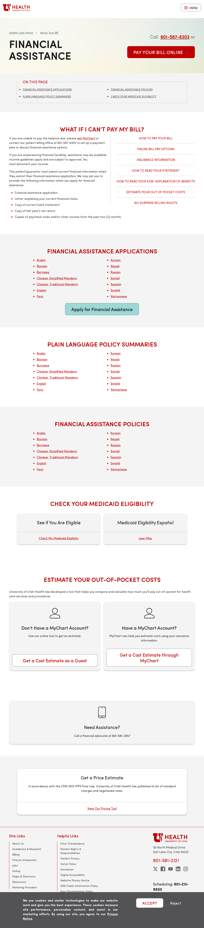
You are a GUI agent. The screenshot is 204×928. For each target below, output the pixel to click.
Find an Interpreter (24, 860)
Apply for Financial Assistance (102, 309)
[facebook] (163, 869)
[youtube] (170, 869)
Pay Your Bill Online (161, 52)
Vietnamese (119, 296)
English (41, 290)
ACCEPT (149, 903)
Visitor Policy (68, 864)
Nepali (115, 266)
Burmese (43, 272)
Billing (15, 854)
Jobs (15, 865)
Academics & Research (26, 849)
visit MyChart (86, 138)
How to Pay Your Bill (156, 138)
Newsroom (19, 882)
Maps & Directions (24, 876)
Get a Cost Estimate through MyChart (149, 657)
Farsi (40, 296)
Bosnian (42, 266)
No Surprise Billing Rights (155, 203)
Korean (116, 260)
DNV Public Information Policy (79, 886)
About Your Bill (49, 32)
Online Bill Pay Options (155, 149)
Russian (116, 272)
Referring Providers (24, 887)
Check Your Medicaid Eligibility (133, 96)
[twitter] (155, 869)
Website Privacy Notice (75, 880)
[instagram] (185, 869)
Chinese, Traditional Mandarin (57, 284)
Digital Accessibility (72, 875)
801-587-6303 (174, 36)
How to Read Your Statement (156, 170)
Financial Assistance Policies (132, 89)
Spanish (116, 284)
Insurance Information (156, 160)
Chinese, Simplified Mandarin (57, 278)
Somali (115, 278)
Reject (175, 903)
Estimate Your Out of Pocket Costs (155, 192)
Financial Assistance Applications (47, 89)
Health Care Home (21, 32)
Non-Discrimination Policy (76, 891)
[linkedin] (178, 869)
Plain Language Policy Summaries (47, 96)
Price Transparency (72, 843)
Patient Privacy (69, 858)
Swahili (115, 290)
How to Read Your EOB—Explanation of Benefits (156, 181)
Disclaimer (67, 869)
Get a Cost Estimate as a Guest (55, 660)
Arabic (41, 260)
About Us (18, 843)
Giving (16, 871)
